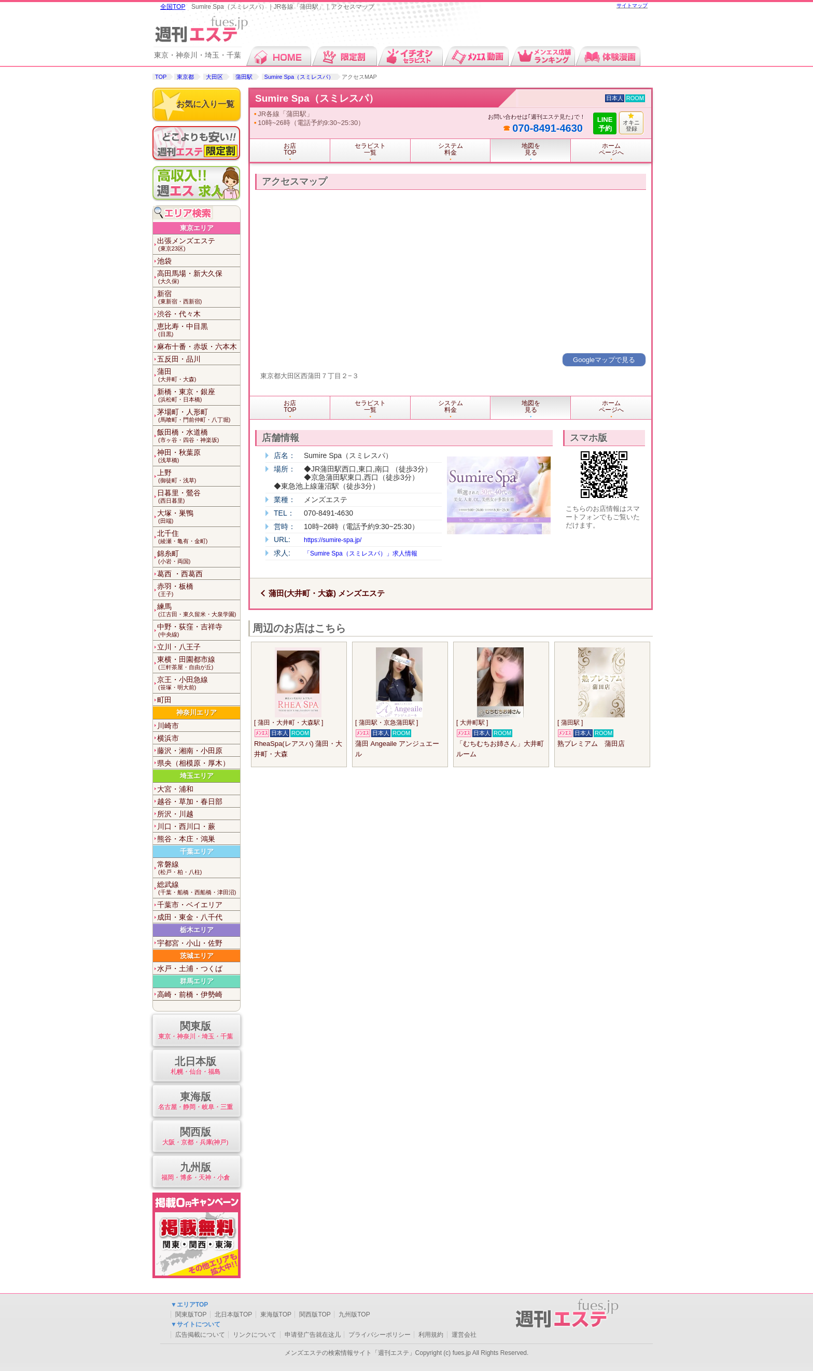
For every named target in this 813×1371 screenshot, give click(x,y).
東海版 (195, 1101)
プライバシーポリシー (379, 1334)
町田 (164, 700)
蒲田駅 (244, 77)
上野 (198, 476)
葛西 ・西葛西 (180, 574)
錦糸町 (198, 557)
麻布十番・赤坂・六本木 (197, 346)
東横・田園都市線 (198, 663)
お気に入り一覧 (205, 104)
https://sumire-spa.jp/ (332, 540)
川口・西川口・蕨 (186, 826)
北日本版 (195, 1066)
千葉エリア (197, 851)
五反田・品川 (179, 359)
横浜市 (168, 738)
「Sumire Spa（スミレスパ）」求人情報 (360, 553)
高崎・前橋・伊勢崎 (189, 994)
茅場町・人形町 (198, 416)
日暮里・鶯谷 (198, 497)
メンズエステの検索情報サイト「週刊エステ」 (350, 1352)
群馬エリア (197, 981)
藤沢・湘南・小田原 (189, 750)
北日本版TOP (233, 1314)
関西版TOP (314, 1314)
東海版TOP (275, 1314)
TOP (160, 77)
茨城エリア (197, 956)
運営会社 (464, 1334)
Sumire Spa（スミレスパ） (299, 77)
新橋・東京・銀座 (198, 395)
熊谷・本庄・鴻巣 (186, 839)
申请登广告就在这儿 (313, 1334)
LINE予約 (605, 124)
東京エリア (197, 228)
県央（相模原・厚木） (193, 763)
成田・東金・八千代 (189, 917)
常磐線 (198, 868)
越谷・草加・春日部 (189, 801)
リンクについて (254, 1334)
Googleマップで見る (604, 360)
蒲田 (198, 375)
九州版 (195, 1172)
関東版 (195, 1031)
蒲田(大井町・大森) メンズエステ (327, 593)
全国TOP (172, 6)
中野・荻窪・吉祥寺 (198, 630)
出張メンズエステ (198, 245)
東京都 (185, 77)
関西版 (195, 1136)
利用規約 (430, 1334)
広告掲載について (200, 1334)
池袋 (164, 261)
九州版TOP (354, 1314)
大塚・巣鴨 (198, 517)
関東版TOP (190, 1314)
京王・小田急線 (198, 683)
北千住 (198, 537)
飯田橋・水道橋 (198, 436)
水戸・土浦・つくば (189, 968)
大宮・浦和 (175, 789)
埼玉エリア (197, 776)
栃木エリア (197, 930)
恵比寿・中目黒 (198, 330)
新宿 (198, 297)
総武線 (198, 888)
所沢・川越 (175, 814)
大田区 (214, 77)
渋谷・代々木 (179, 314)
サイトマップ (632, 5)
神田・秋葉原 (198, 456)
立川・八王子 (179, 647)
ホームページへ (611, 149)
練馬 (198, 610)
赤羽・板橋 (198, 590)
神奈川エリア (196, 712)
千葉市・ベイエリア (189, 905)
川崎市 (168, 726)
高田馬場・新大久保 (198, 277)
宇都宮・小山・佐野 (189, 943)
